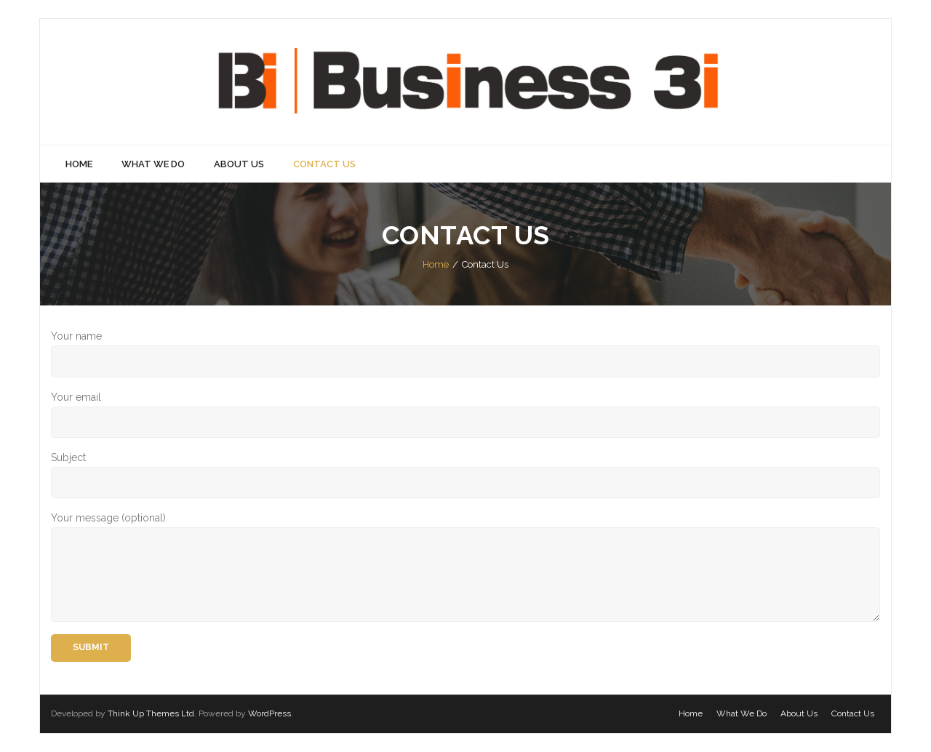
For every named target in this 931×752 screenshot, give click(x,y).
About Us (799, 713)
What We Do (741, 713)
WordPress (269, 713)
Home (436, 264)
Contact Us (852, 713)
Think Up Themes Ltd (151, 713)
